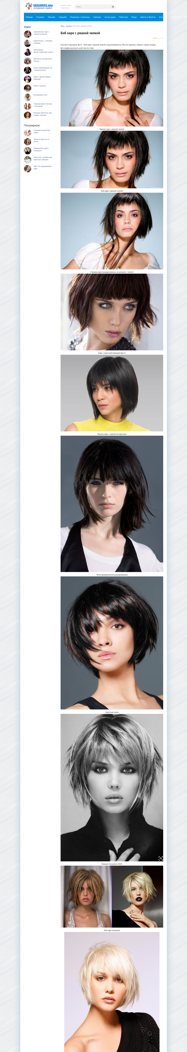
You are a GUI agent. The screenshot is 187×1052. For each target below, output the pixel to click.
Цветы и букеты (147, 17)
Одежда (97, 17)
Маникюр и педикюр (80, 17)
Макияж (51, 17)
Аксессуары (110, 17)
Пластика (123, 17)
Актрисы (163, 17)
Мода (134, 17)
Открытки (175, 17)
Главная (29, 17)
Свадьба (62, 17)
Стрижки (40, 17)
